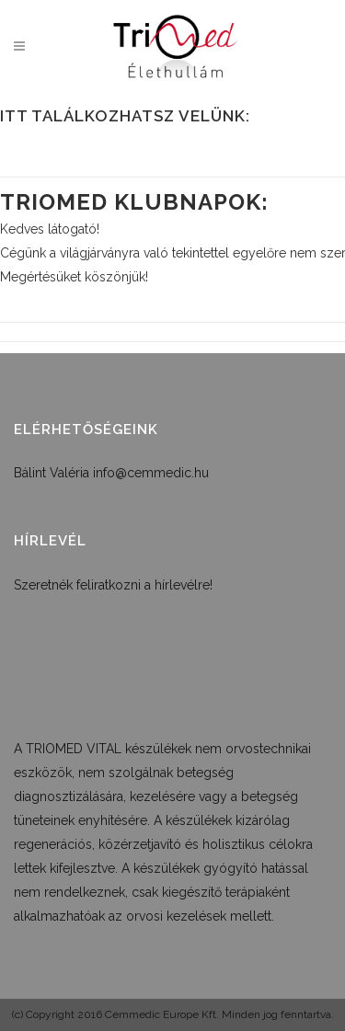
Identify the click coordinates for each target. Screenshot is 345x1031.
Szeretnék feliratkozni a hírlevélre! (113, 585)
